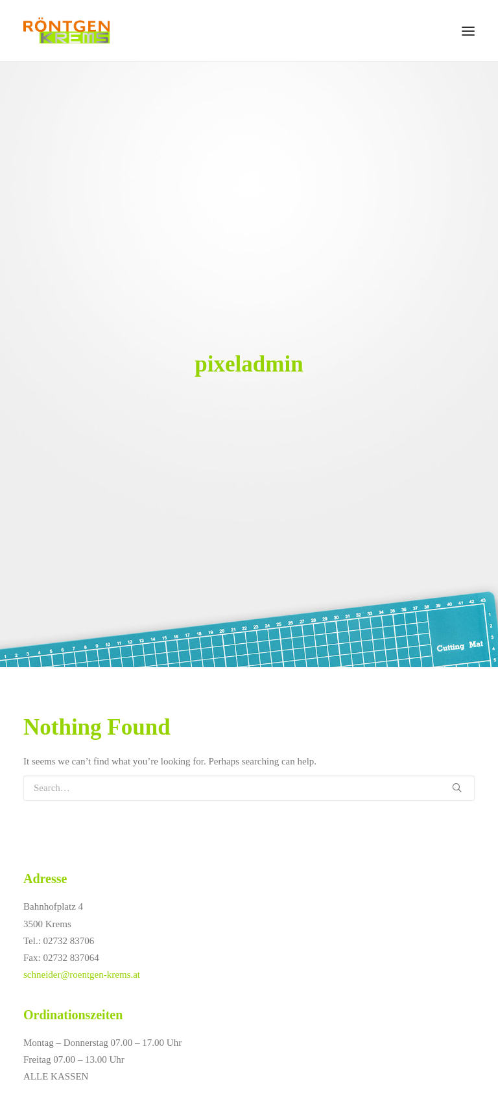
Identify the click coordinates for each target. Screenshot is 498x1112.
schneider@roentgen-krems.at (81, 974)
